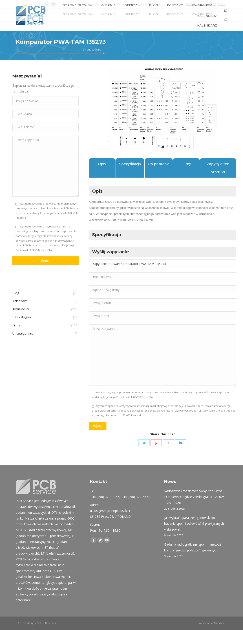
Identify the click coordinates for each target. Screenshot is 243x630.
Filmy (186, 164)
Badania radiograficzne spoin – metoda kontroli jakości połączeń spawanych (192, 547)
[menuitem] (77, 14)
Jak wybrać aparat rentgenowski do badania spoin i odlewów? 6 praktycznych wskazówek (194, 523)
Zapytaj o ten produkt (218, 168)
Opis (102, 164)
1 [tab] (162, 147)
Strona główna (92, 49)
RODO (190, 4)
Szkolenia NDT (206, 4)
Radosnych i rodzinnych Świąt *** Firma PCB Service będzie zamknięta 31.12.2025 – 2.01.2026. (194, 497)
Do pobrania (158, 164)
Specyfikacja (130, 164)
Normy (222, 4)
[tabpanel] (162, 108)
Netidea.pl (220, 623)
